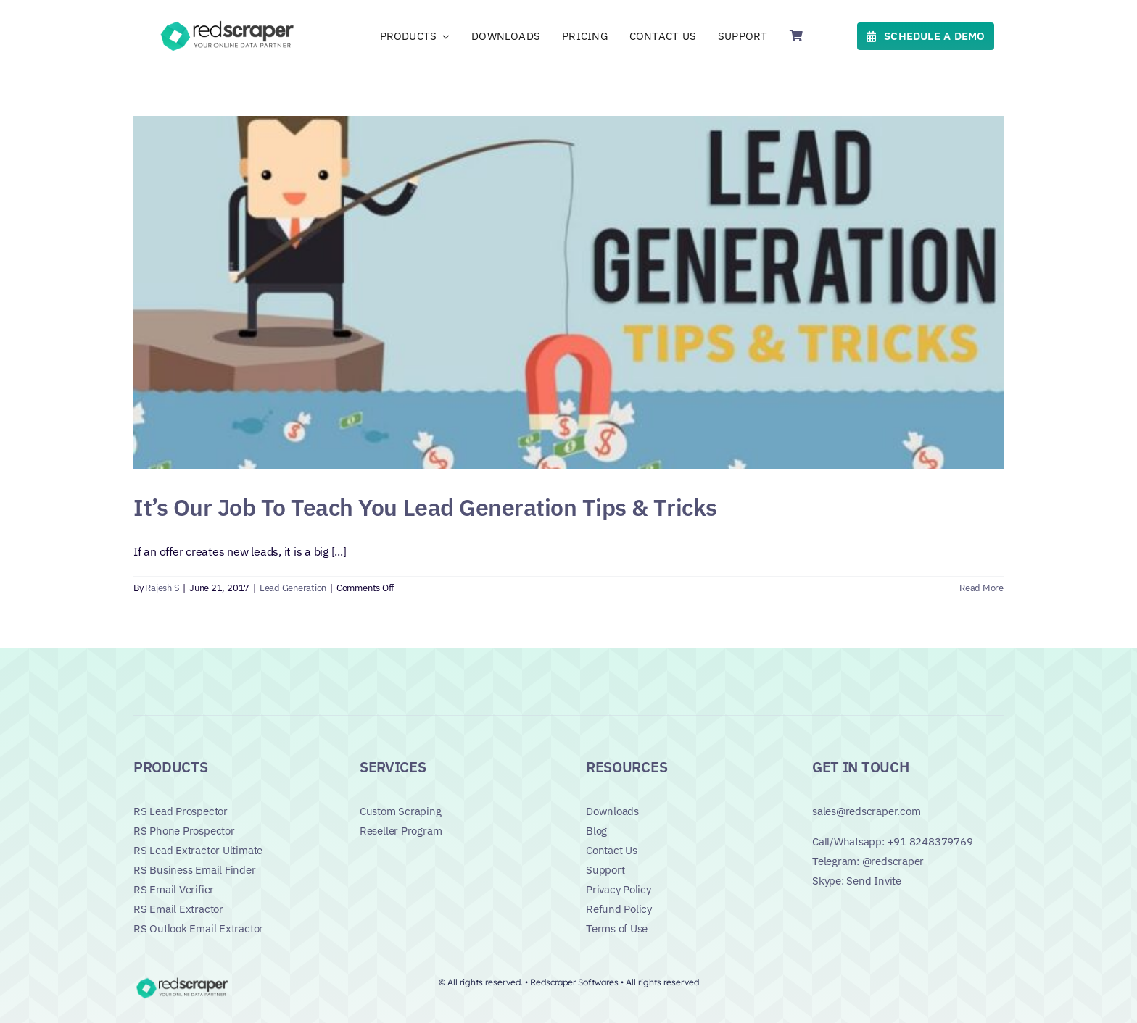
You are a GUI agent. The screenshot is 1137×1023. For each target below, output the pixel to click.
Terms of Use (617, 928)
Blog (596, 831)
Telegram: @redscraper (868, 861)
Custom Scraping (401, 811)
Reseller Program (401, 831)
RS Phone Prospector (184, 831)
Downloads (612, 811)
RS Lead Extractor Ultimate (197, 850)
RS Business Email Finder (194, 870)
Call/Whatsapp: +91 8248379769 (892, 841)
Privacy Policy (618, 889)
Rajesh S (162, 588)
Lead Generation (293, 588)
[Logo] (229, 23)
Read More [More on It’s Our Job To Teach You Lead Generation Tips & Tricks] (981, 588)
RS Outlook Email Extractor (198, 928)
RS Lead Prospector (180, 811)
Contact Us (611, 850)
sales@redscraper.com (866, 811)
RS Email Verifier (173, 889)
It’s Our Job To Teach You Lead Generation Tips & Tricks (425, 507)
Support (605, 870)
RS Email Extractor (178, 909)
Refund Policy (619, 909)
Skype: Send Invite (856, 881)
